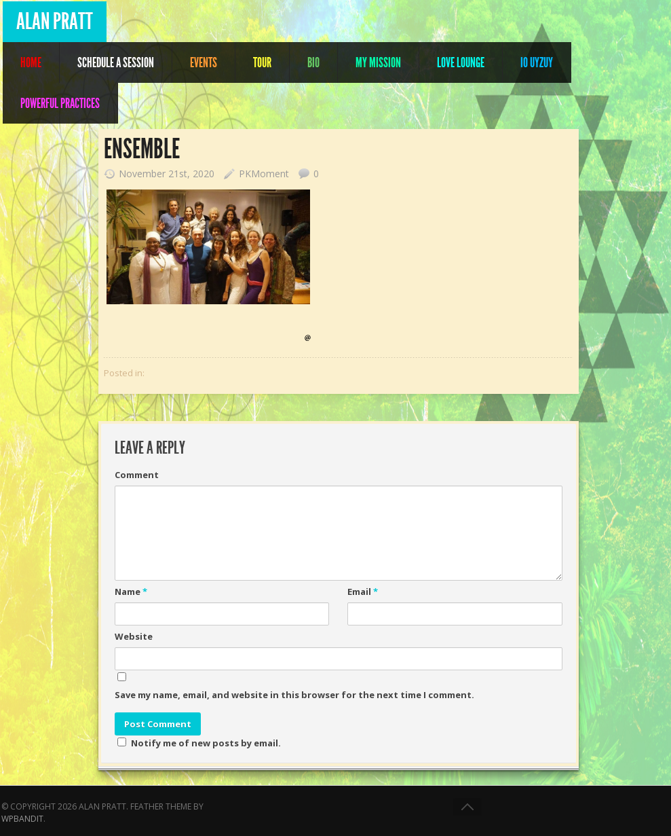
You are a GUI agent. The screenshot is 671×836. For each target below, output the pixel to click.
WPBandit (22, 818)
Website (134, 636)
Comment (137, 475)
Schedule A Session (115, 62)
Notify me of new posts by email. (206, 743)
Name (131, 591)
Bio (313, 62)
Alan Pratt (54, 21)
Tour (262, 62)
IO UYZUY (536, 62)
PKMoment (264, 173)
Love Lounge (460, 62)
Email (362, 591)
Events (203, 62)
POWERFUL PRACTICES (60, 103)
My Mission (378, 62)
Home (30, 62)
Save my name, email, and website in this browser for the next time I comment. (294, 695)
